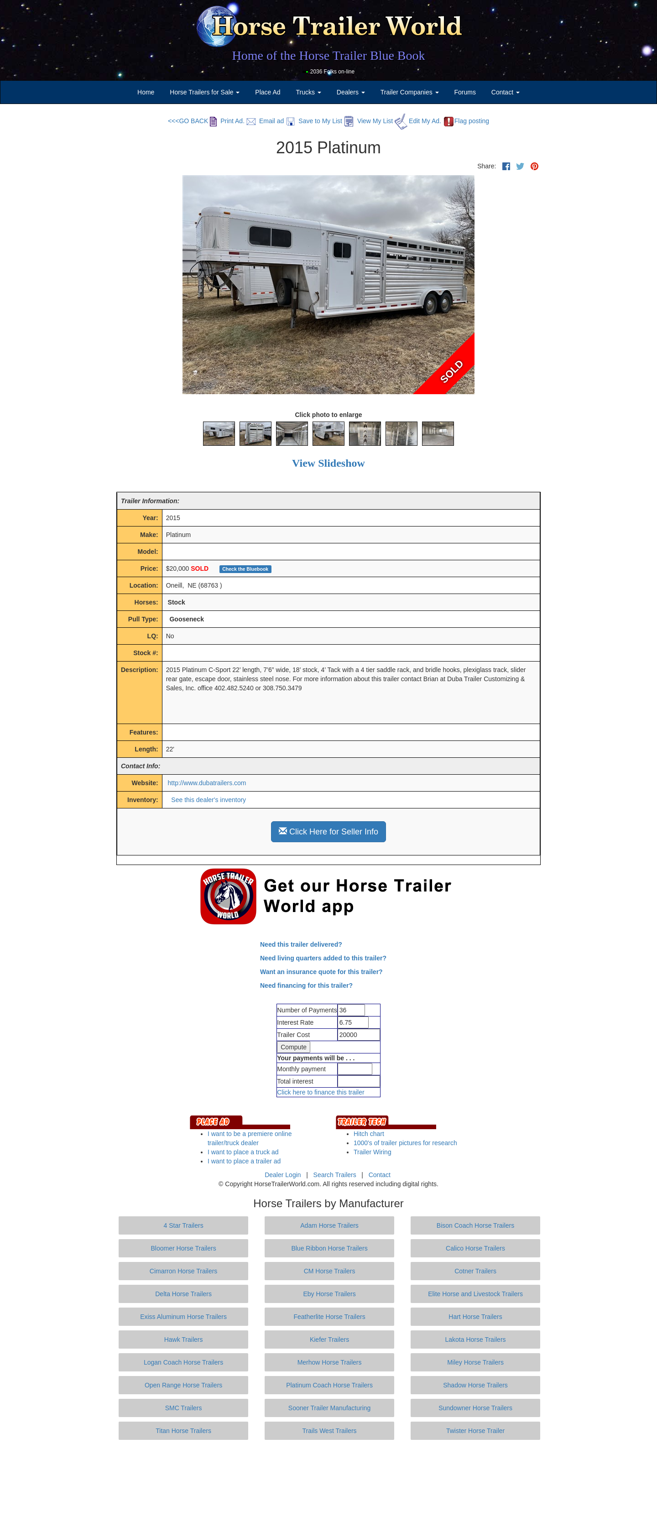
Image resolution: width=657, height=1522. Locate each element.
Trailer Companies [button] (410, 92)
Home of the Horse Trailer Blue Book (328, 55)
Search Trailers (334, 1174)
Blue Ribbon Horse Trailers (329, 1248)
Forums (464, 92)
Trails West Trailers (329, 1430)
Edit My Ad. (418, 121)
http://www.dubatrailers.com (207, 783)
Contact (380, 1174)
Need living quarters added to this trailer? (323, 958)
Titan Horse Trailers (183, 1430)
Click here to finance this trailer (320, 1092)
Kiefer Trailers (329, 1339)
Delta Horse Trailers (183, 1294)
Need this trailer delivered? (301, 944)
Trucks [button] (308, 92)
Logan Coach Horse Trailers (183, 1362)
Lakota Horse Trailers (475, 1339)
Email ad (265, 121)
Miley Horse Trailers (475, 1362)
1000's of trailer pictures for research (405, 1143)
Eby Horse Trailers (329, 1294)
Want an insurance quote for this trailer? (321, 971)
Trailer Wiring (372, 1152)
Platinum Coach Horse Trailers (329, 1385)
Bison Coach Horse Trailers (475, 1225)
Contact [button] (505, 92)
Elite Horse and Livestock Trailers (475, 1294)
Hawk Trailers (183, 1339)
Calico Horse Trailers (475, 1248)
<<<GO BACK (188, 121)
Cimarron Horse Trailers (184, 1271)
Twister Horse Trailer (475, 1430)
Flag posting (466, 121)
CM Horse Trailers (329, 1271)
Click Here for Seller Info (328, 831)
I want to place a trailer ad (244, 1161)
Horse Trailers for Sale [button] (205, 92)
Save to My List (314, 121)
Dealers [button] (351, 92)
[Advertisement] (328, 1480)
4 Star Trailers (183, 1225)
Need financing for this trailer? (306, 985)
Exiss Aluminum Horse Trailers (183, 1316)
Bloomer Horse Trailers (183, 1248)
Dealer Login (283, 1174)
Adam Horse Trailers (329, 1225)
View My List (368, 121)
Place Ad (267, 92)
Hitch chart (369, 1133)
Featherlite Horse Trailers (329, 1316)
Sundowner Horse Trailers (475, 1408)
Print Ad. (227, 121)
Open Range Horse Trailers (183, 1385)
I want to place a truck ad (243, 1152)
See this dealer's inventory (208, 799)
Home (145, 92)
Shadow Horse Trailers (475, 1385)
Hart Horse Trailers (475, 1316)
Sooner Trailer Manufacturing (329, 1408)
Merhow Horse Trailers (329, 1362)
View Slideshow (328, 463)
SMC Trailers (183, 1408)
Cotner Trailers (475, 1271)
